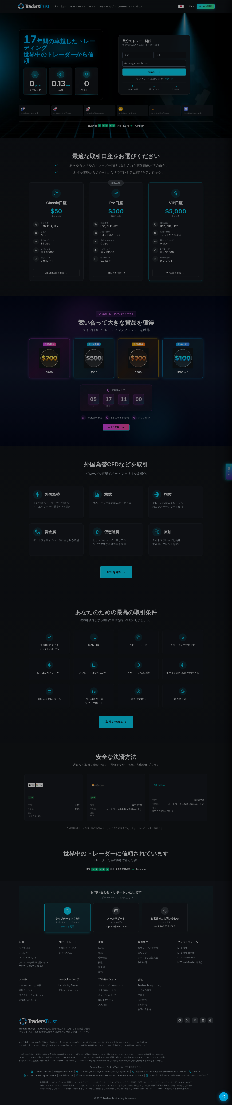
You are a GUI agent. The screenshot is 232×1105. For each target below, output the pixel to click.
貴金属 (101, 967)
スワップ (142, 952)
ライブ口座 (24, 948)
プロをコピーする (67, 948)
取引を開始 (116, 572)
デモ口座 (23, 952)
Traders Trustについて (149, 985)
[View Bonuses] (229, 472)
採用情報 (142, 1004)
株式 (100, 952)
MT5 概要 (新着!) (186, 952)
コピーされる (65, 952)
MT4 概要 (182, 948)
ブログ (141, 995)
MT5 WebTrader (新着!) (189, 962)
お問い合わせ (144, 1009)
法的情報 (142, 999)
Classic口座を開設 (56, 272)
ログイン (169, 78)
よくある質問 (144, 990)
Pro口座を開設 (116, 272)
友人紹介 (102, 1004)
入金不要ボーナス (107, 990)
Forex (101, 948)
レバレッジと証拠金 (148, 957)
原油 (100, 972)
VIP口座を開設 (175, 272)
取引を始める (116, 722)
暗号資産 (102, 957)
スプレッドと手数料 (148, 948)
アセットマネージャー (70, 990)
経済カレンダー (27, 990)
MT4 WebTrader (186, 957)
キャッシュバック (107, 995)
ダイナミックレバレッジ (31, 995)
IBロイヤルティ (106, 999)
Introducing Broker (68, 985)
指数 (100, 962)
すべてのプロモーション (110, 985)
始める (154, 72)
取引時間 (142, 962)
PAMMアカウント (28, 957)
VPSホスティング (28, 999)
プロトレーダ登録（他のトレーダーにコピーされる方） (33, 964)
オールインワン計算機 (30, 985)
